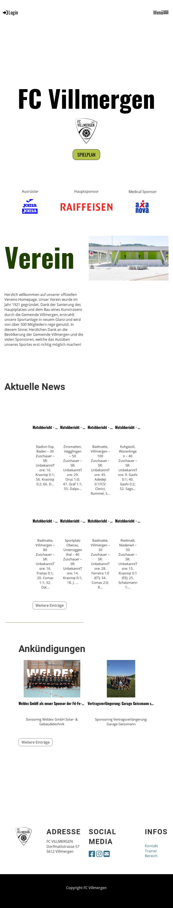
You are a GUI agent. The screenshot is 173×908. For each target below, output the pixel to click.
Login (10, 12)
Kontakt (151, 845)
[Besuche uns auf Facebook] (92, 854)
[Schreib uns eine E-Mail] (106, 854)
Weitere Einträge (50, 605)
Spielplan (86, 154)
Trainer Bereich (151, 853)
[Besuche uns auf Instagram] (99, 854)
